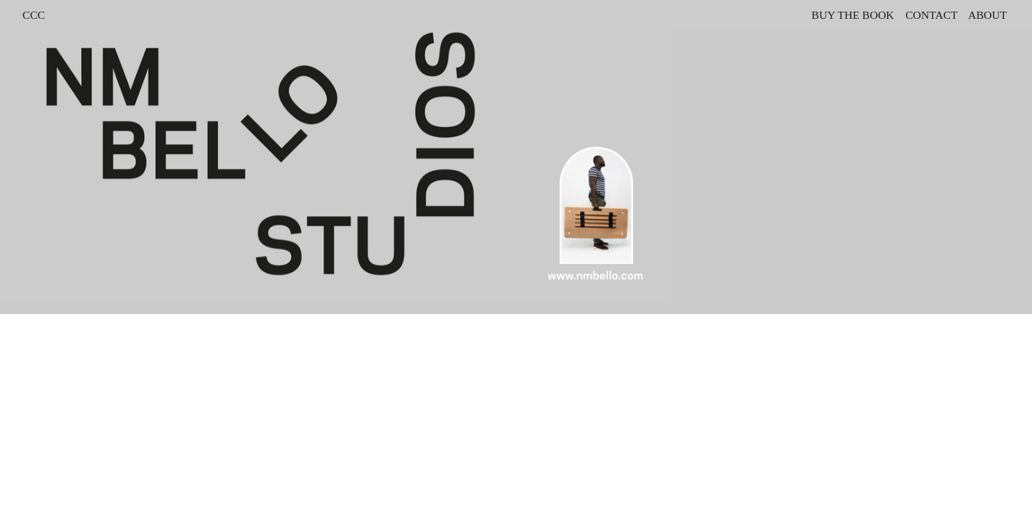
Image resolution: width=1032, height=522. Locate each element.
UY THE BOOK (856, 15)
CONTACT (931, 15)
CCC (33, 15)
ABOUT (989, 15)
